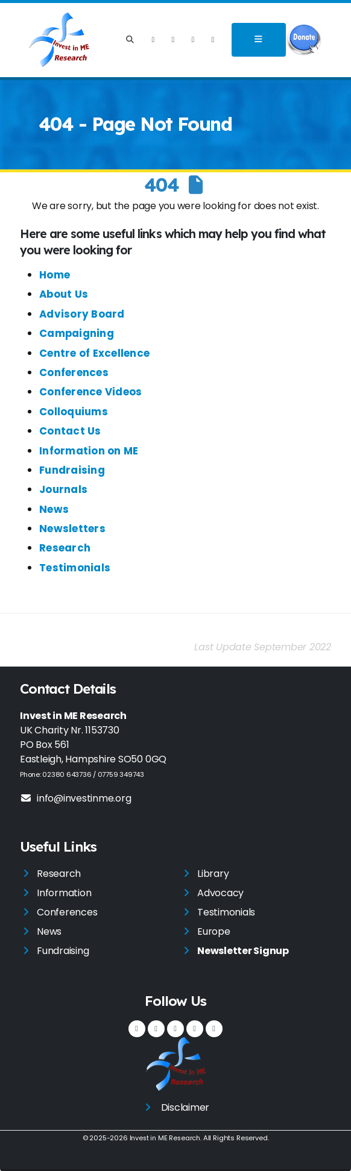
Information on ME (88, 451)
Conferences (74, 372)
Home (54, 275)
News (54, 509)
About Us (63, 294)
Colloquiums (73, 411)
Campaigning (76, 333)
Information (64, 893)
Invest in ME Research (164, 1138)
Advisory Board (82, 314)
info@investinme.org (75, 798)
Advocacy (220, 893)
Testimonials (74, 567)
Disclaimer (185, 1107)
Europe (213, 931)
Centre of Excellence (94, 353)
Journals (63, 489)
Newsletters (72, 528)
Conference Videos (90, 392)
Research (64, 548)
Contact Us (70, 431)
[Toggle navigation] (259, 40)
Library (213, 874)
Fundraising (72, 470)
